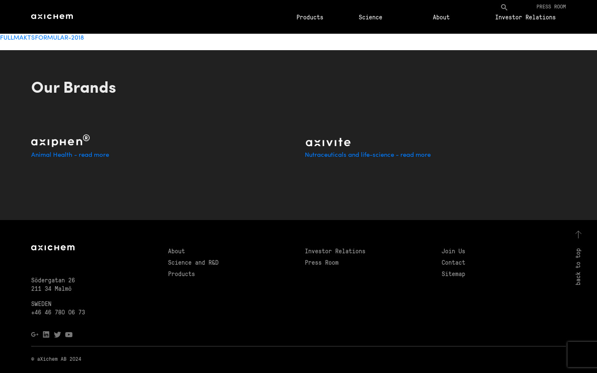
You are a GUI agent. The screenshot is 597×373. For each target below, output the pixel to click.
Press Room (321, 262)
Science (370, 17)
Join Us (453, 251)
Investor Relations (525, 17)
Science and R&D (193, 262)
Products (309, 17)
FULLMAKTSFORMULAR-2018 (42, 38)
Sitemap (453, 273)
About (441, 17)
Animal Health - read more (70, 155)
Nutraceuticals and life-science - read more (368, 155)
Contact (453, 262)
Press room (551, 6)
